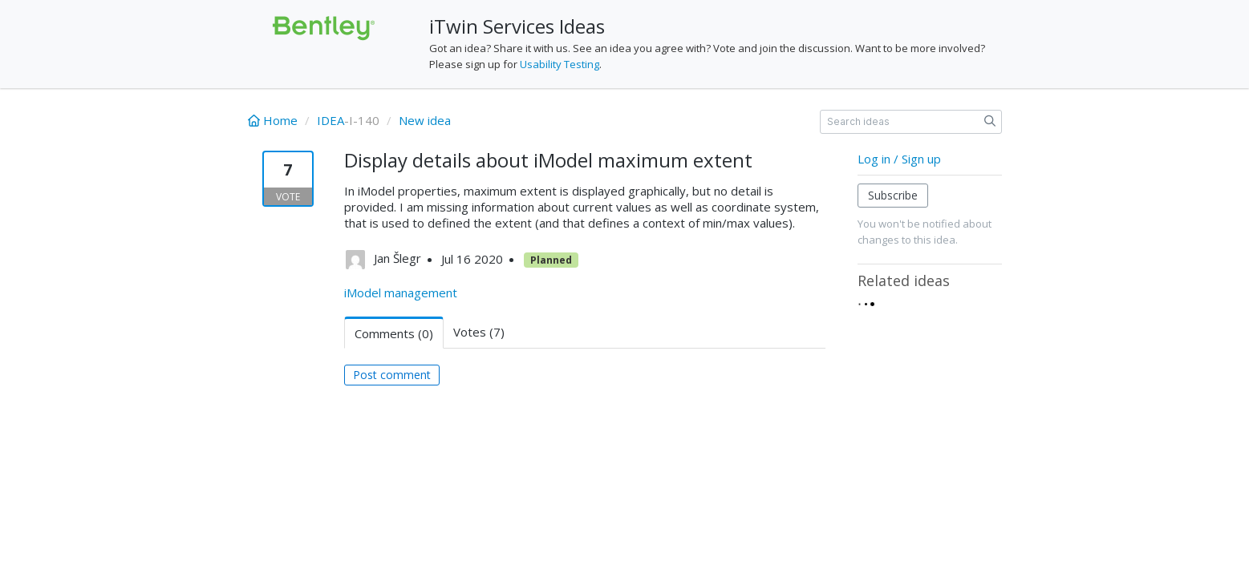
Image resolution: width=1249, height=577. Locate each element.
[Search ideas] (911, 122)
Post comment (392, 374)
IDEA (330, 120)
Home (274, 120)
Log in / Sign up (899, 159)
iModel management (400, 292)
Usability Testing (559, 64)
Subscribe (893, 195)
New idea (425, 120)
